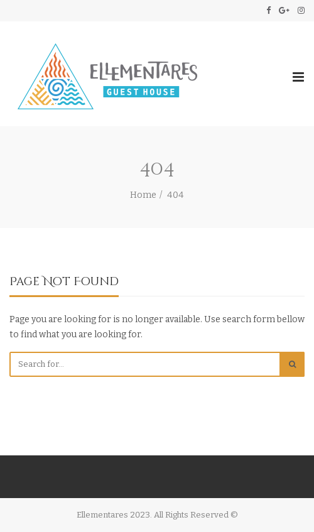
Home (143, 195)
